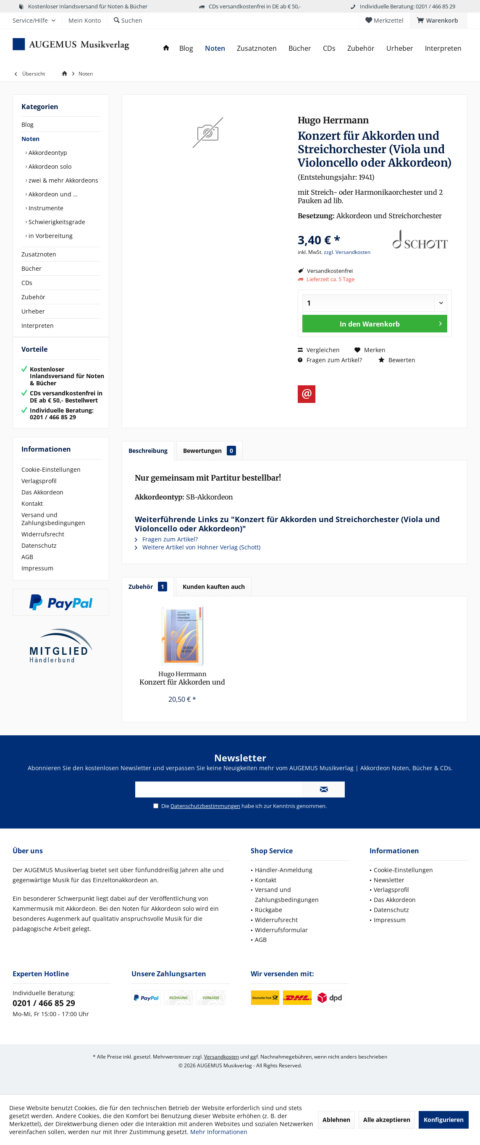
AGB (27, 565)
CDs (26, 283)
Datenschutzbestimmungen (205, 806)
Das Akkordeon (42, 501)
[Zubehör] (360, 48)
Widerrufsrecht (42, 542)
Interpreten (37, 325)
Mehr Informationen (218, 1132)
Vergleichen (319, 350)
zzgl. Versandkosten (347, 252)
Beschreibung (148, 451)
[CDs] (329, 48)
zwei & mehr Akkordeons (62, 180)
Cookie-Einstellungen (51, 478)
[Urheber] (399, 48)
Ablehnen (336, 1120)
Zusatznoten (38, 254)
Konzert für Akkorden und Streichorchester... (182, 678)
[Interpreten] (443, 48)
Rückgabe (268, 910)
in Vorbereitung (50, 236)
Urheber (33, 311)
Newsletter (389, 880)
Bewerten (396, 360)
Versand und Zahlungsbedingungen (53, 527)
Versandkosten (221, 1056)
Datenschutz (39, 554)
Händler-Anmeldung (283, 870)
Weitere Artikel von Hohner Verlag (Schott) (197, 547)
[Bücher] (300, 48)
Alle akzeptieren (386, 1120)
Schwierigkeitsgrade (56, 222)
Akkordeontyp (47, 153)
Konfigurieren (444, 1120)
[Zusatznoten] (257, 48)
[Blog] (186, 48)
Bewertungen (209, 450)
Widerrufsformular (281, 930)
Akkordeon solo (49, 166)
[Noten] (215, 48)
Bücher (31, 268)
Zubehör (33, 297)
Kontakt (32, 512)
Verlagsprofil (39, 489)
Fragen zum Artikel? (330, 360)
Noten (30, 139)
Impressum (37, 576)
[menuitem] (438, 21)
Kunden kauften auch (214, 587)
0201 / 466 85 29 (44, 1003)
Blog (27, 124)
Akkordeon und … (52, 194)
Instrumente (45, 208)
